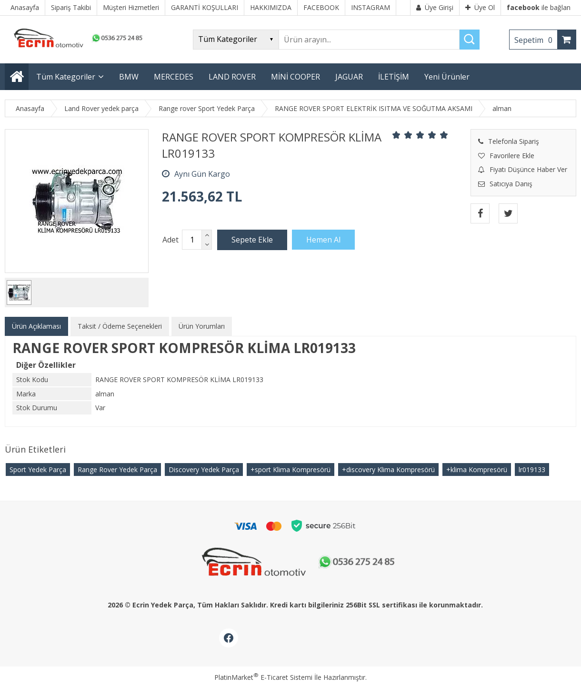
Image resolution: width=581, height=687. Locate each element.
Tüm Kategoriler (65, 76)
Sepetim (535, 40)
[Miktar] (192, 240)
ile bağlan (539, 7)
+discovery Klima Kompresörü (388, 469)
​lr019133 (532, 469)
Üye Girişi (434, 7)
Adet (170, 239)
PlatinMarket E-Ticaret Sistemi (263, 677)
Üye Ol (480, 7)
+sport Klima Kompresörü (290, 469)
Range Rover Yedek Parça (117, 469)
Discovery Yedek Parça (204, 469)
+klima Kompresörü (476, 469)
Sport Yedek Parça (38, 469)
